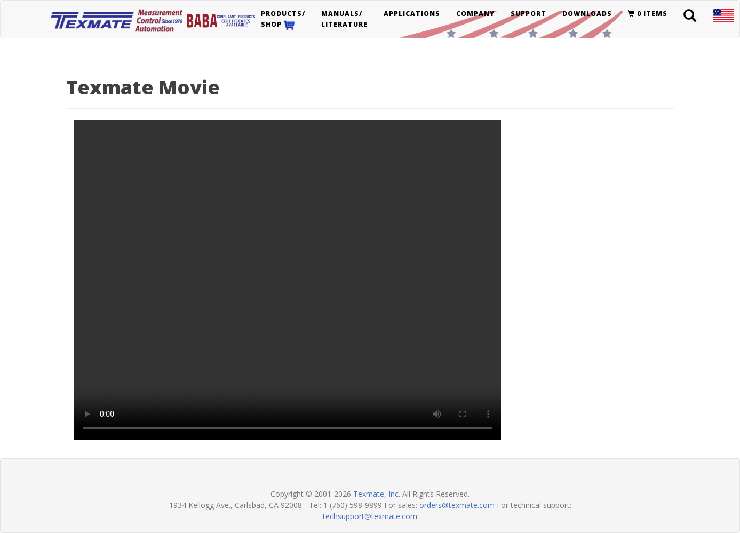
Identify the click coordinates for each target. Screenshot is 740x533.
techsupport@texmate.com (370, 516)
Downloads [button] (587, 13)
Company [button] (475, 13)
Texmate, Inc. (376, 494)
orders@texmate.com (457, 505)
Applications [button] (412, 13)
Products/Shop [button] (283, 19)
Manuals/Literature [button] (344, 19)
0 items (647, 13)
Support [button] (528, 13)
